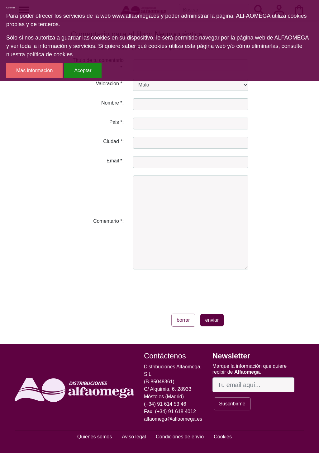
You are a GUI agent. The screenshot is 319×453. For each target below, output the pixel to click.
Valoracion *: (110, 83)
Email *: (115, 160)
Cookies (223, 436)
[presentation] (180, 289)
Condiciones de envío (180, 436)
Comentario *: (108, 221)
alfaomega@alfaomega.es (173, 419)
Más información (34, 70)
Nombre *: (112, 102)
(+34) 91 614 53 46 (165, 404)
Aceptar (82, 70)
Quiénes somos (94, 436)
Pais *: (116, 122)
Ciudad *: (113, 141)
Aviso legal (134, 436)
